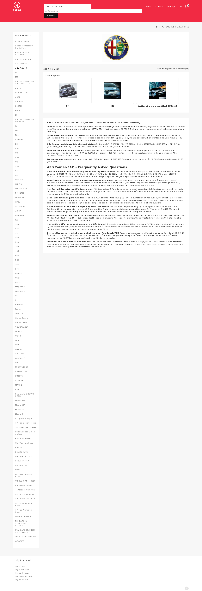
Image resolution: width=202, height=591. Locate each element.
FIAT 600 (19, 349)
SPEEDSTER (20, 206)
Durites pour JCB (23, 59)
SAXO (18, 166)
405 (17, 251)
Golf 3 (18, 336)
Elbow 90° (20, 405)
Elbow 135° (20, 409)
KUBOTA (19, 376)
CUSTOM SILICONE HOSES (24, 475)
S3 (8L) (18, 106)
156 (16, 77)
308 (17, 264)
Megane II (20, 287)
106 (16, 220)
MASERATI (20, 197)
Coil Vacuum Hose (24, 443)
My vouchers (21, 579)
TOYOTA (19, 314)
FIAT (17, 345)
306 (17, 242)
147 (16, 73)
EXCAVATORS (21, 367)
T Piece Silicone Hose (25, 423)
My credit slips (22, 569)
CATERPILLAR (21, 372)
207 (17, 233)
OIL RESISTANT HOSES (25, 481)
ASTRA (18, 211)
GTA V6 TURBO (22, 93)
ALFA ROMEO (21, 68)
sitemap (161, 6)
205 (17, 224)
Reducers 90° (22, 465)
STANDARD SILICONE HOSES (24, 395)
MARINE (18, 385)
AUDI (17, 97)
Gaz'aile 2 (20, 358)
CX (16, 153)
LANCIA (18, 184)
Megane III (20, 291)
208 (17, 238)
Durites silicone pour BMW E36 (25, 120)
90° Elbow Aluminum (25, 494)
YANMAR (19, 380)
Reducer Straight (23, 456)
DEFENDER (20, 193)
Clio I (17, 278)
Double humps (22, 452)
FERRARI (19, 180)
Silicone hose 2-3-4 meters (25, 433)
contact (150, 6)
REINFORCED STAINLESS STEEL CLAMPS (23, 523)
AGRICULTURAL (22, 41)
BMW (17, 110)
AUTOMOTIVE (21, 64)
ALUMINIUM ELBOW (24, 485)
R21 (16, 300)
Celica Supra (21, 318)
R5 (16, 296)
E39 (17, 126)
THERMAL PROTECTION (25, 537)
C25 (17, 148)
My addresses (22, 573)
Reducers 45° (22, 461)
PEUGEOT (19, 215)
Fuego (18, 309)
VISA (17, 171)
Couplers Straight (23, 418)
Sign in (171, 6)
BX (16, 144)
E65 (17, 131)
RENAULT (19, 273)
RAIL (17, 389)
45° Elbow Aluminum (25, 490)
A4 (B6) (19, 102)
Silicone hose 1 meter (25, 427)
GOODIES (19, 541)
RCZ (17, 260)
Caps (17, 470)
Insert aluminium (23, 517)
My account (23, 560)
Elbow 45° (20, 401)
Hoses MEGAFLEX (23, 438)
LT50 (17, 340)
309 (17, 247)
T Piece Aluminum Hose (24, 511)
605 (17, 256)
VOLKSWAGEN (21, 327)
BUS (17, 363)
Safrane (19, 305)
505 (17, 269)
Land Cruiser (21, 322)
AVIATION (19, 354)
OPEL (17, 202)
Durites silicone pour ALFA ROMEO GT (25, 82)
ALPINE (18, 88)
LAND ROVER (21, 189)
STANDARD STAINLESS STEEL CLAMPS (25, 531)
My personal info (23, 576)
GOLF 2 (18, 331)
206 (17, 229)
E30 (17, 115)
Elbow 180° (20, 414)
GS (16, 162)
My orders (20, 566)
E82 (17, 135)
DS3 (17, 157)
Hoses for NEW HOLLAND (22, 53)
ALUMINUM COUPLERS (25, 499)
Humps (18, 447)
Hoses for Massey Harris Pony (24, 47)
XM (16, 175)
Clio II (18, 282)
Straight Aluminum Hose (24, 504)
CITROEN (19, 139)
